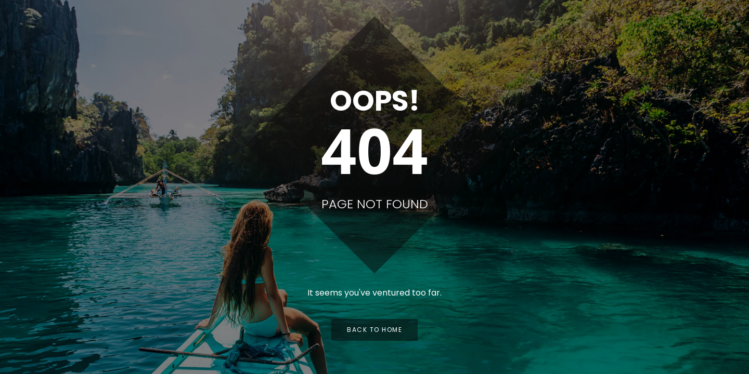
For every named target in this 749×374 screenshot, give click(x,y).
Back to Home (374, 329)
